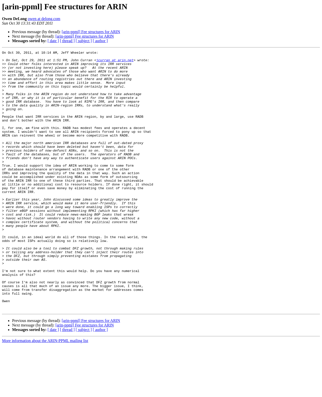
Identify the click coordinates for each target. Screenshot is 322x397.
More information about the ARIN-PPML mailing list (45, 392)
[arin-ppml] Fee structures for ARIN (91, 32)
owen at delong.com (44, 19)
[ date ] (53, 41)
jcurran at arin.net (114, 62)
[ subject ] (84, 41)
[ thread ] (67, 41)
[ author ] (100, 41)
